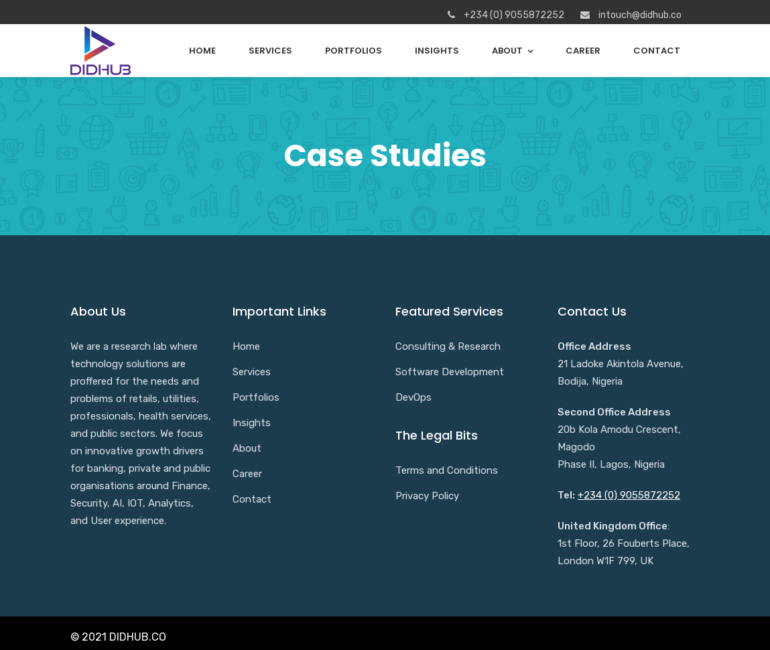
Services (270, 50)
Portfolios (353, 50)
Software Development (449, 372)
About (507, 50)
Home (202, 50)
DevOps (413, 397)
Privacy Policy (427, 496)
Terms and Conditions (446, 470)
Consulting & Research (448, 346)
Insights (437, 50)
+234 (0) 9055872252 (629, 495)
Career (583, 50)
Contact (656, 50)
